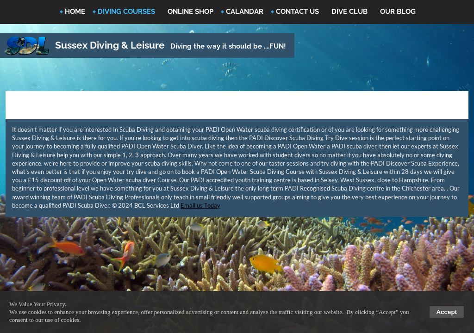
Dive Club (349, 11)
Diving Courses (126, 11)
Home (75, 11)
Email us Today (200, 205)
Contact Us (297, 11)
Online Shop (190, 11)
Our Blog (398, 11)
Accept (447, 311)
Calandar (244, 11)
